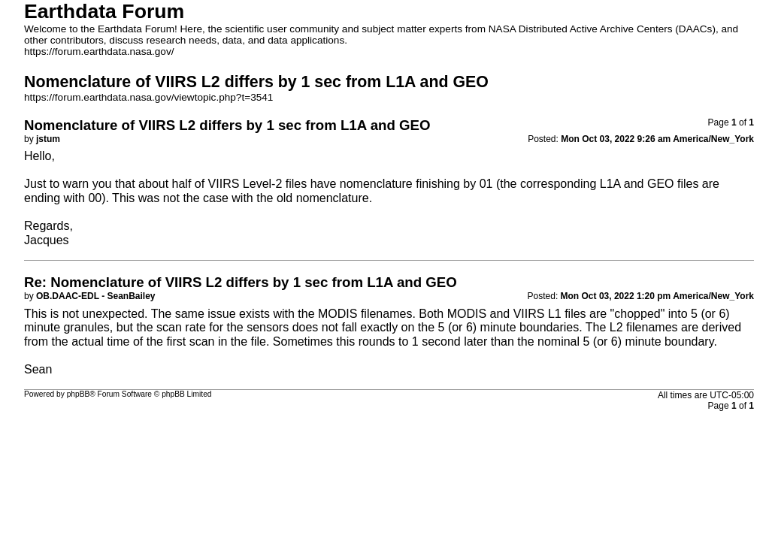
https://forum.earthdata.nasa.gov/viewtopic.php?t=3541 (148, 97)
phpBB (78, 394)
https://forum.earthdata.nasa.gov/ (99, 51)
